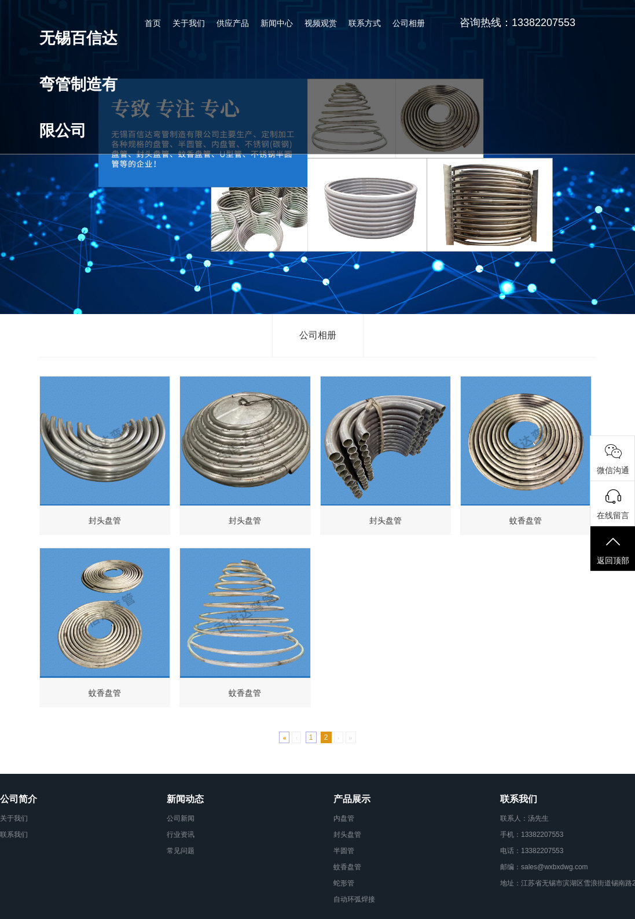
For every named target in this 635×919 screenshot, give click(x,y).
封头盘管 (347, 835)
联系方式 (364, 23)
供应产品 (232, 23)
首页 (153, 23)
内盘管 (343, 818)
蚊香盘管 (347, 867)
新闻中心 (276, 23)
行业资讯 (180, 835)
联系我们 (14, 835)
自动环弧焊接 (354, 899)
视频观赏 (320, 23)
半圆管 (343, 851)
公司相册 (408, 23)
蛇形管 (343, 883)
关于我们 (188, 23)
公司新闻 (180, 818)
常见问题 (180, 851)
